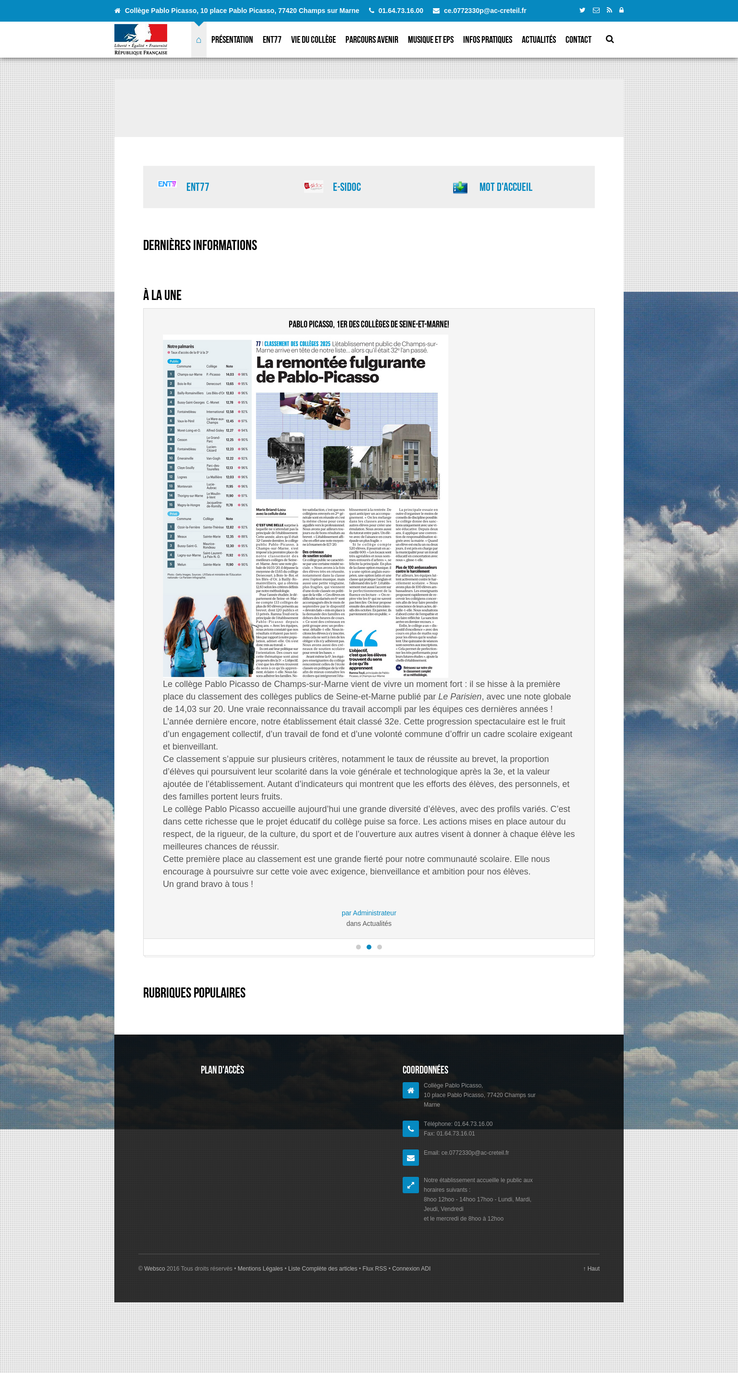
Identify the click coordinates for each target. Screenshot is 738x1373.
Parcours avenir (371, 39)
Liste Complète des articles (322, 1318)
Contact (578, 39)
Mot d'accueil (506, 187)
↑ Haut (591, 1318)
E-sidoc (347, 187)
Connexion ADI (410, 1318)
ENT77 (272, 39)
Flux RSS (374, 1318)
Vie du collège (313, 39)
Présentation (232, 39)
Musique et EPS (431, 39)
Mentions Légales (261, 1318)
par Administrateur (369, 913)
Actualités (539, 39)
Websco (154, 1318)
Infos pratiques (487, 39)
